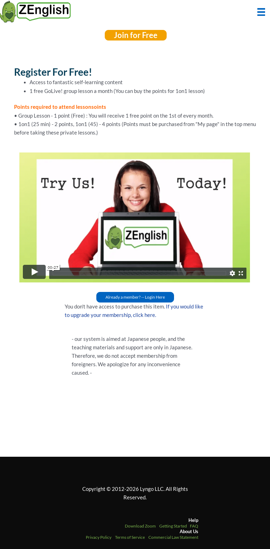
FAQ (194, 526)
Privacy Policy (98, 537)
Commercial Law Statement (173, 537)
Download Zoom (140, 526)
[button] (136, 35)
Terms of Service (130, 537)
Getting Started (173, 526)
